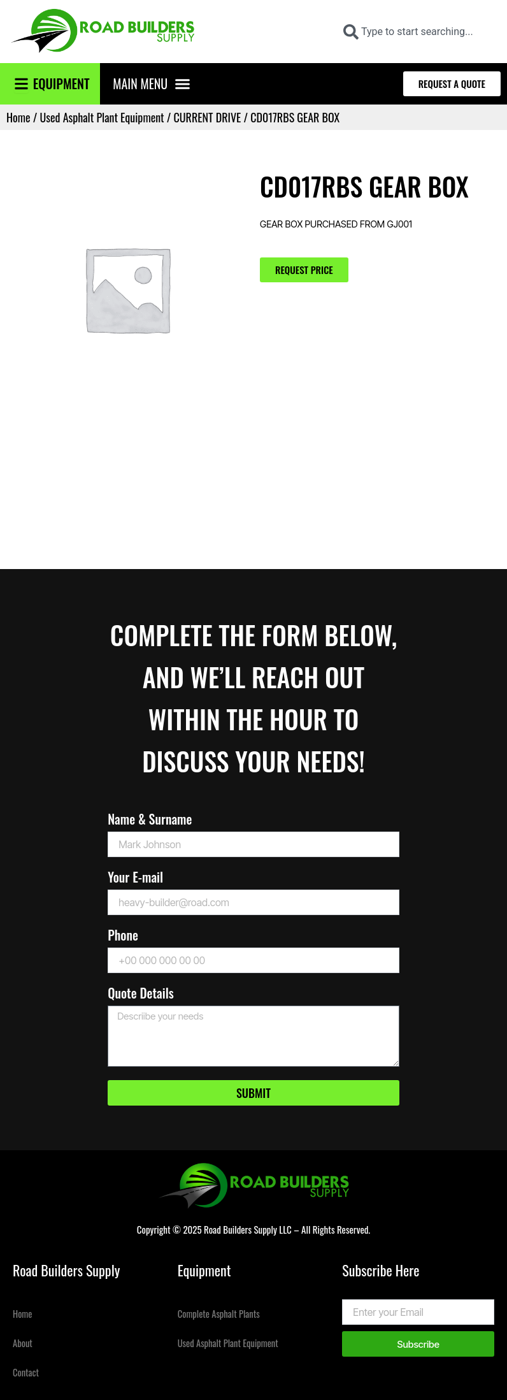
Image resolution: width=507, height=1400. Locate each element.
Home (18, 117)
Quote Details (141, 994)
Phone (123, 936)
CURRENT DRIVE (207, 117)
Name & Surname (150, 820)
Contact (26, 1372)
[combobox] (417, 32)
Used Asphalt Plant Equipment (101, 117)
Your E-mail (135, 878)
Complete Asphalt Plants (219, 1313)
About (22, 1343)
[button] (183, 84)
